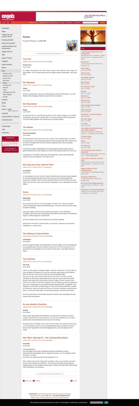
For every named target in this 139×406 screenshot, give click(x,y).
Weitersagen (28, 380)
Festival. (5, 87)
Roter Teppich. (7, 94)
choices (38, 395)
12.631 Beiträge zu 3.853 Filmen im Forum (10, 149)
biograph (32, 395)
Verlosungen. (6, 126)
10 (50, 53)
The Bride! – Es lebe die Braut (91, 114)
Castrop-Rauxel (44, 397)
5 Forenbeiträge (47, 61)
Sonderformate (7, 120)
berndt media (41, 394)
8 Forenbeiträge (47, 106)
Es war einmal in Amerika (34, 304)
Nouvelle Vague (86, 119)
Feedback (37, 380)
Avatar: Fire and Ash (87, 43)
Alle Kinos (69, 22)
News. (4, 31)
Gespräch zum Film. (9, 92)
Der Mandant (29, 82)
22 (3, 145)
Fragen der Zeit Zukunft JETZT (12, 36)
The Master (28, 127)
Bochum (33, 397)
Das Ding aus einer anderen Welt (38, 165)
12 (54, 53)
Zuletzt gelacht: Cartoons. (11, 116)
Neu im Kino (54, 22)
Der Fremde (85, 82)
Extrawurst (85, 96)
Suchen (102, 22)
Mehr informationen (96, 402)
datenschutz (56, 394)
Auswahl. (5, 113)
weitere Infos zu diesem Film (32, 61)
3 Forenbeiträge (47, 307)
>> (63, 53)
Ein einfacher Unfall (87, 86)
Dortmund (53, 397)
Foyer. (5, 90)
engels (44, 395)
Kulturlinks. (5, 133)
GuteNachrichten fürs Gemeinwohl (9, 47)
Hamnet (83, 91)
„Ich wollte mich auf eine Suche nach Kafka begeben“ (92, 129)
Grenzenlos (85, 62)
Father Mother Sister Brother (91, 105)
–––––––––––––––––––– (10, 123)
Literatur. (5, 99)
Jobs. (3, 129)
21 (17, 143)
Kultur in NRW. (7, 109)
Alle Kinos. (6, 80)
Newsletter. (5, 28)
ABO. (3, 55)
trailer (50, 395)
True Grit (27, 59)
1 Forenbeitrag (47, 85)
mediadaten (67, 394)
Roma (25, 192)
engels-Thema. (7, 58)
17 (8, 143)
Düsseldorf (60, 397)
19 (12, 143)
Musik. (4, 103)
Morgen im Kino (44, 22)
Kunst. (4, 106)
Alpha (83, 141)
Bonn (38, 397)
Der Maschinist (30, 104)
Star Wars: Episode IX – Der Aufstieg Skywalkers (45, 338)
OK (106, 402)
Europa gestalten (8, 40)
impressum (49, 394)
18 (10, 143)
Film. (3, 71)
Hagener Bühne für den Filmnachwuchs (89, 169)
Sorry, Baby (85, 68)
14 (58, 53)
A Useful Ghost (86, 136)
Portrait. (5, 97)
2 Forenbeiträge (47, 130)
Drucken (75, 380)
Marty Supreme (86, 110)
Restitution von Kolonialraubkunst (92, 189)
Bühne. (4, 67)
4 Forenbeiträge (47, 236)
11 (52, 53)
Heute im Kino (33, 22)
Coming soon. (7, 85)
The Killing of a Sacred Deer (36, 234)
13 (56, 53)
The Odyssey (85, 145)
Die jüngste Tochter (87, 77)
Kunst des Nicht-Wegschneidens (92, 183)
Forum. (5, 83)
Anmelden (77, 22)
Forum (62, 22)
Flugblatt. (5, 61)
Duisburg (66, 397)
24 (8, 145)
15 (60, 53)
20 (15, 143)
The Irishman (29, 259)
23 (5, 145)
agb (62, 394)
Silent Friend (85, 100)
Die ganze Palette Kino (88, 177)
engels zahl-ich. (7, 51)
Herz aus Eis (85, 73)
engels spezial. (7, 64)
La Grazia (84, 123)
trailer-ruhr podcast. (8, 43)
